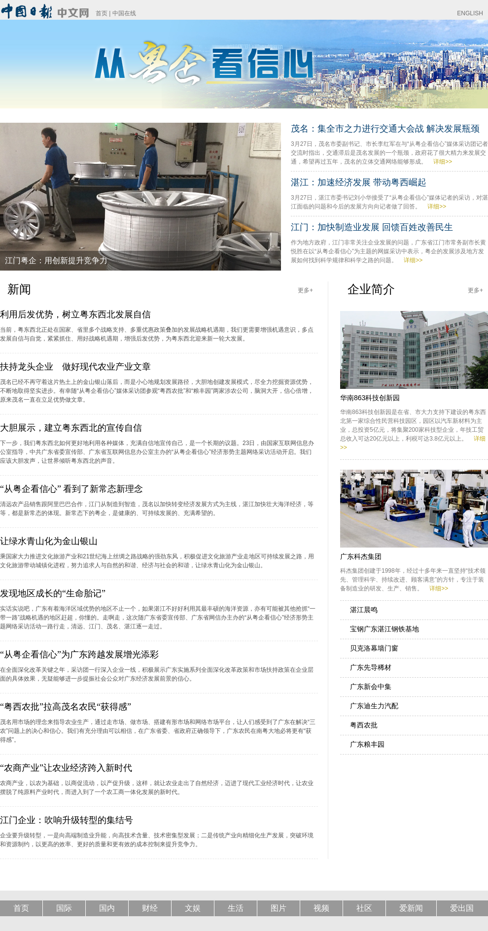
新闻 (19, 289)
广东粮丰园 (367, 744)
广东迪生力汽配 (374, 706)
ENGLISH (470, 13)
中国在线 (124, 13)
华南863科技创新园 (370, 398)
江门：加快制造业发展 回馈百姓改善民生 (372, 227)
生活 (236, 908)
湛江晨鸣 (364, 610)
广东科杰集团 (361, 556)
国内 (107, 908)
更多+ (305, 290)
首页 (101, 13)
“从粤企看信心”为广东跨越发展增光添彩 (79, 654)
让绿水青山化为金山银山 (49, 541)
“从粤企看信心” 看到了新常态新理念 (71, 489)
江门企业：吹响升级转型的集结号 (66, 820)
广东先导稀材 (370, 667)
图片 (278, 908)
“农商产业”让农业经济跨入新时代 (66, 768)
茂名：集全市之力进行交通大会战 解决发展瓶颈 (385, 129)
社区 (364, 908)
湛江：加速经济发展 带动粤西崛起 (358, 182)
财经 (150, 908)
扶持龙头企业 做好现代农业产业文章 (75, 367)
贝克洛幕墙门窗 (374, 648)
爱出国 (462, 908)
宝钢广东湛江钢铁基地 (384, 629)
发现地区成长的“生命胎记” (52, 593)
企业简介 (371, 289)
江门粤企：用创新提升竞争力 (56, 260)
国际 (64, 908)
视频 (321, 908)
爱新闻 (411, 908)
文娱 (193, 908)
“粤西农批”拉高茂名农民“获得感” (65, 707)
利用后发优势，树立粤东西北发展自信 (75, 314)
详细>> (442, 161)
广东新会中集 (370, 686)
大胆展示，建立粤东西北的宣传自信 (71, 428)
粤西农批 (364, 725)
